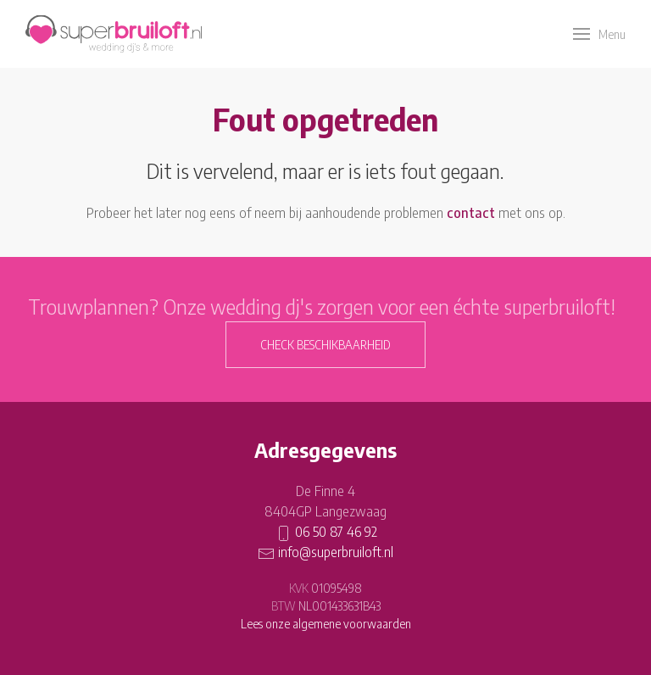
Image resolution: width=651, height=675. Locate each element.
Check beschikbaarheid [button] (325, 345)
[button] (599, 34)
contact (471, 212)
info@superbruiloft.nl (335, 552)
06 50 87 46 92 (336, 531)
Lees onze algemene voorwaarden (326, 623)
